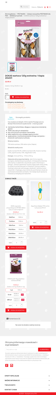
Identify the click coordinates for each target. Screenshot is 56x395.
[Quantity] (16, 243)
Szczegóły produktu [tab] (23, 117)
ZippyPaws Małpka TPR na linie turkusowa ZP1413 (40, 207)
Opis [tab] (10, 117)
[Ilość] (7, 97)
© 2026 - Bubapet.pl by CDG (28, 394)
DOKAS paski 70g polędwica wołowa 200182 (16, 279)
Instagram (11, 365)
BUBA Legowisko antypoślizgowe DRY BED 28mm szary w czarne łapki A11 (15, 207)
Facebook (6, 365)
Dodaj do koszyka (20, 97)
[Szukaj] (25, 6)
